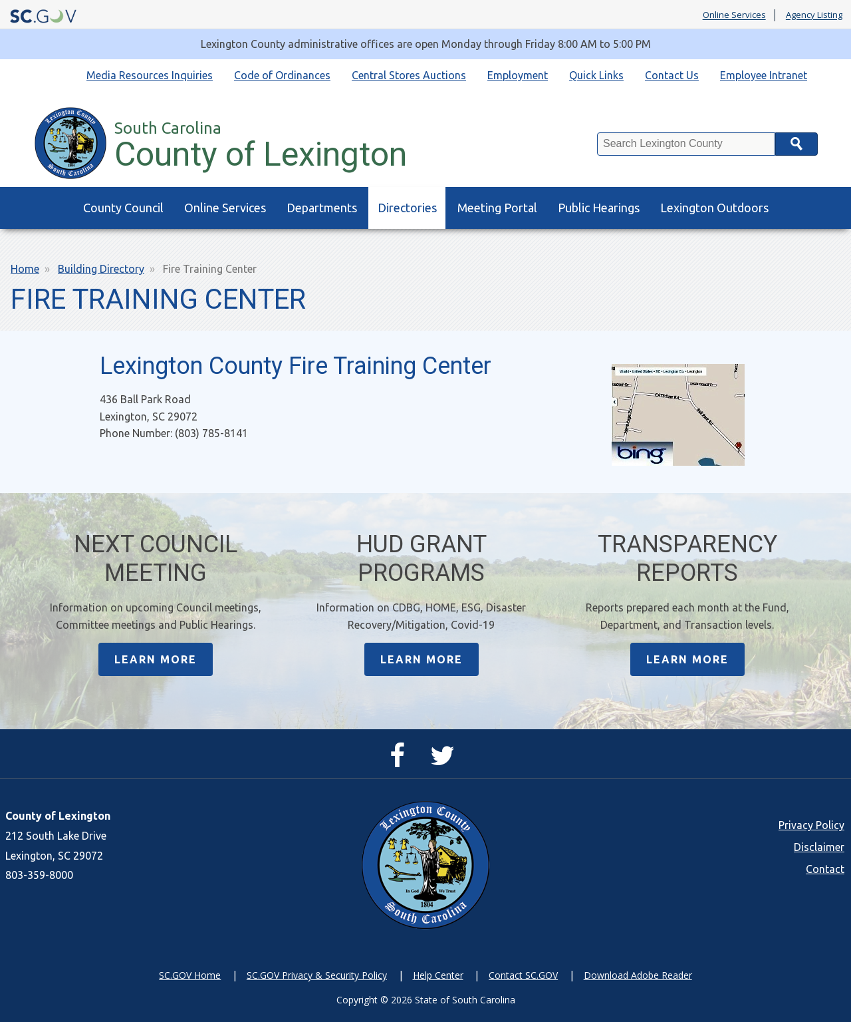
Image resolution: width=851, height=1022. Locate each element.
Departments (322, 207)
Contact (825, 869)
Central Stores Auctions (409, 75)
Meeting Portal (497, 207)
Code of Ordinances (282, 75)
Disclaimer (819, 847)
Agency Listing (814, 15)
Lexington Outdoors (714, 207)
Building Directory (101, 269)
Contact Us (672, 75)
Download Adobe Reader (638, 975)
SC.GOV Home (190, 975)
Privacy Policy (811, 825)
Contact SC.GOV (523, 975)
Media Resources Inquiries (149, 75)
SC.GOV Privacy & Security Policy (317, 975)
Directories (407, 207)
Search (796, 144)
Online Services (734, 15)
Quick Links (596, 75)
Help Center (438, 975)
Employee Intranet (763, 75)
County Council (123, 207)
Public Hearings (599, 207)
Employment (517, 75)
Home (25, 269)
